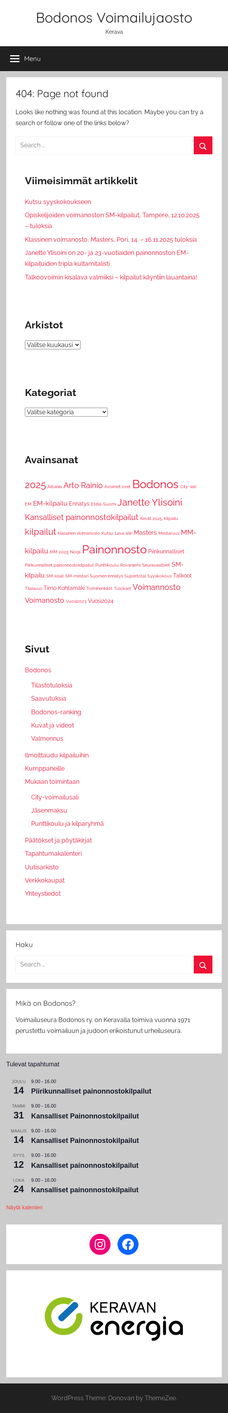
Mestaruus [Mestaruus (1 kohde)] (168, 533)
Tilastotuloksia (51, 685)
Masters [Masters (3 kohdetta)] (145, 532)
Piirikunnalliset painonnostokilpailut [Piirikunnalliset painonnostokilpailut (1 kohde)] (59, 565)
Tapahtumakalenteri (53, 853)
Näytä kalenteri (24, 1207)
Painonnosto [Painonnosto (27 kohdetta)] (114, 549)
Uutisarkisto (42, 867)
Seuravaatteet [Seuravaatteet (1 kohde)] (156, 565)
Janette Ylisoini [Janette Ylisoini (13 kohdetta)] (150, 502)
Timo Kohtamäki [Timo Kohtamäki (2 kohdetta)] (64, 588)
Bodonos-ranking (56, 712)
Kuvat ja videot (52, 725)
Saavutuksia (48, 698)
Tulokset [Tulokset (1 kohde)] (122, 588)
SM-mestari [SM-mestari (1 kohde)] (76, 576)
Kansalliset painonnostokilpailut (85, 1165)
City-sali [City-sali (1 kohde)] (188, 486)
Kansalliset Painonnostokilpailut (85, 1116)
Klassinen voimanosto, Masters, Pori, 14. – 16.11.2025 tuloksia (111, 239)
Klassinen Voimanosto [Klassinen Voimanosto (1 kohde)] (79, 533)
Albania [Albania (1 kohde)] (54, 486)
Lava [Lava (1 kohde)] (119, 533)
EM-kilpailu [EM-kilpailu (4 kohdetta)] (50, 503)
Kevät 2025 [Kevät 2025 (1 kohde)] (151, 518)
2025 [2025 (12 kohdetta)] (35, 485)
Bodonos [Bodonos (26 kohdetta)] (155, 484)
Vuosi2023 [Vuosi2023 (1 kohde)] (76, 601)
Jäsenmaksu (49, 810)
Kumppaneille (45, 768)
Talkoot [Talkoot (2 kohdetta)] (182, 575)
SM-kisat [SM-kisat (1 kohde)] (55, 576)
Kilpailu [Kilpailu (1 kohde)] (171, 518)
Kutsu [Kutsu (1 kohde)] (107, 533)
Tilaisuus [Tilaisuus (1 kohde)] (33, 588)
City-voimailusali (55, 797)
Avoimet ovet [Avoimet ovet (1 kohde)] (117, 486)
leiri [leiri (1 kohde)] (129, 533)
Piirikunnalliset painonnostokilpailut (91, 1091)
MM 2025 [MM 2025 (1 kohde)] (59, 552)
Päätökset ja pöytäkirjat (58, 840)
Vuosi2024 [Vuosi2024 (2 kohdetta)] (101, 601)
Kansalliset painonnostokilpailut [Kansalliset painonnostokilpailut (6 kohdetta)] (82, 517)
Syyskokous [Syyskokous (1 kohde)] (159, 576)
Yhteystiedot (43, 893)
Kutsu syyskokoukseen (58, 202)
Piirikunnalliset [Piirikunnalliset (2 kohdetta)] (166, 551)
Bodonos (38, 670)
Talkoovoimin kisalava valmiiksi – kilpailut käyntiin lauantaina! (111, 277)
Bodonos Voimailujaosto (114, 17)
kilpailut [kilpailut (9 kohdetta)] (40, 532)
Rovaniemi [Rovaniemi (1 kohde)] (130, 565)
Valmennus (47, 738)
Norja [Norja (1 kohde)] (75, 552)
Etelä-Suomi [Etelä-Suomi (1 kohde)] (103, 504)
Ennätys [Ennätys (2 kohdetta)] (79, 504)
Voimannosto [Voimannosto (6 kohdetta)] (157, 587)
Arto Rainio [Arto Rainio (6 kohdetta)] (83, 485)
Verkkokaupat (45, 880)
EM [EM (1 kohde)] (28, 504)
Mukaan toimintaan (52, 781)
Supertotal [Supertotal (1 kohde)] (135, 576)
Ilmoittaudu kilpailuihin (57, 755)
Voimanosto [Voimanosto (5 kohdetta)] (44, 600)
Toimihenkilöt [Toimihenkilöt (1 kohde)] (99, 588)
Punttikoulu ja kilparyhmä (67, 823)
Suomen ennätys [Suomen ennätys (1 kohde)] (106, 576)
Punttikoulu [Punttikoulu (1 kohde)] (107, 565)
